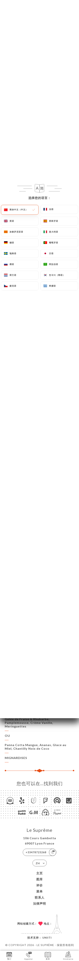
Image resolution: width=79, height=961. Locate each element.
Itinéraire (68, 955)
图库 (39, 879)
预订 (9, 955)
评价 (39, 885)
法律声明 (39, 903)
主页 (39, 873)
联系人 (39, 897)
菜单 (39, 891)
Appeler (28, 955)
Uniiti (47, 937)
